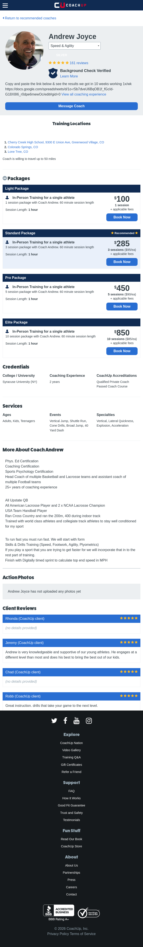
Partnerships (71, 872)
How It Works (71, 798)
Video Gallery (71, 750)
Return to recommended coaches (29, 18)
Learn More (69, 76)
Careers (71, 887)
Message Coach (71, 106)
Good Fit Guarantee (71, 805)
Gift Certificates (71, 764)
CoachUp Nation (71, 743)
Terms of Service (83, 934)
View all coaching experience (83, 94)
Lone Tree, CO (18, 151)
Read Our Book (71, 839)
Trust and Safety (71, 813)
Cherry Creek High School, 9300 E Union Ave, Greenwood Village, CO (56, 142)
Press (71, 880)
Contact (71, 894)
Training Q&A (71, 757)
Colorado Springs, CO (23, 147)
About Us (71, 865)
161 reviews (79, 63)
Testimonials (71, 820)
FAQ (71, 791)
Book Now (121, 217)
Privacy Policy (58, 934)
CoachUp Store (71, 846)
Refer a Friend (71, 772)
